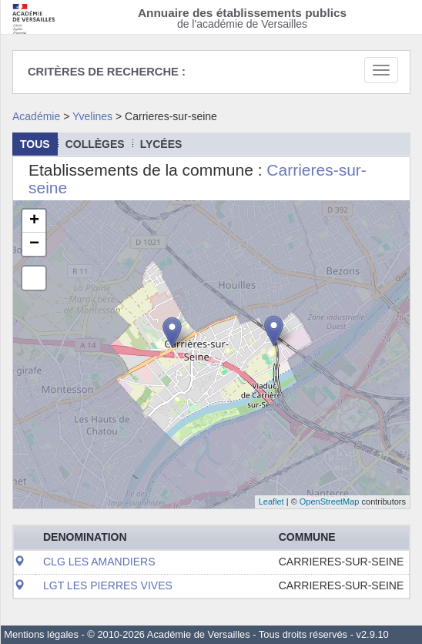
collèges (95, 144)
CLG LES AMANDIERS (99, 561)
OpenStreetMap (330, 501)
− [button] (34, 244)
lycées (161, 144)
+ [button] (34, 221)
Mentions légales (41, 634)
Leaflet (271, 501)
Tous (35, 144)
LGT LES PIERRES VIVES (107, 585)
